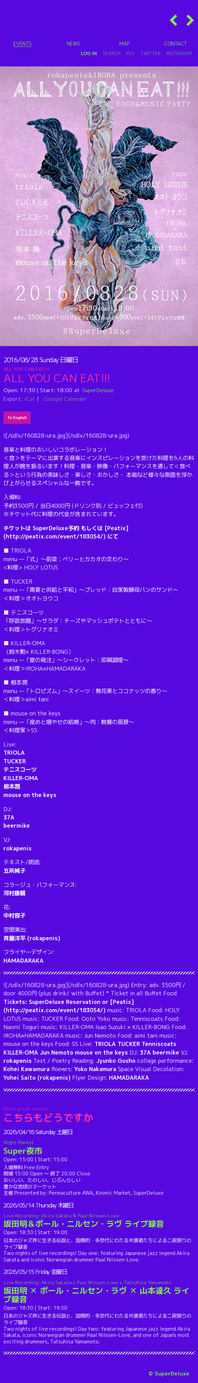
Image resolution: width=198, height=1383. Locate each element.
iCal (29, 398)
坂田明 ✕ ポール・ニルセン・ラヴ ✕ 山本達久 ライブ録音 (99, 1292)
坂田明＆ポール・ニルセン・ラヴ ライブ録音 (99, 1220)
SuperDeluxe (98, 390)
